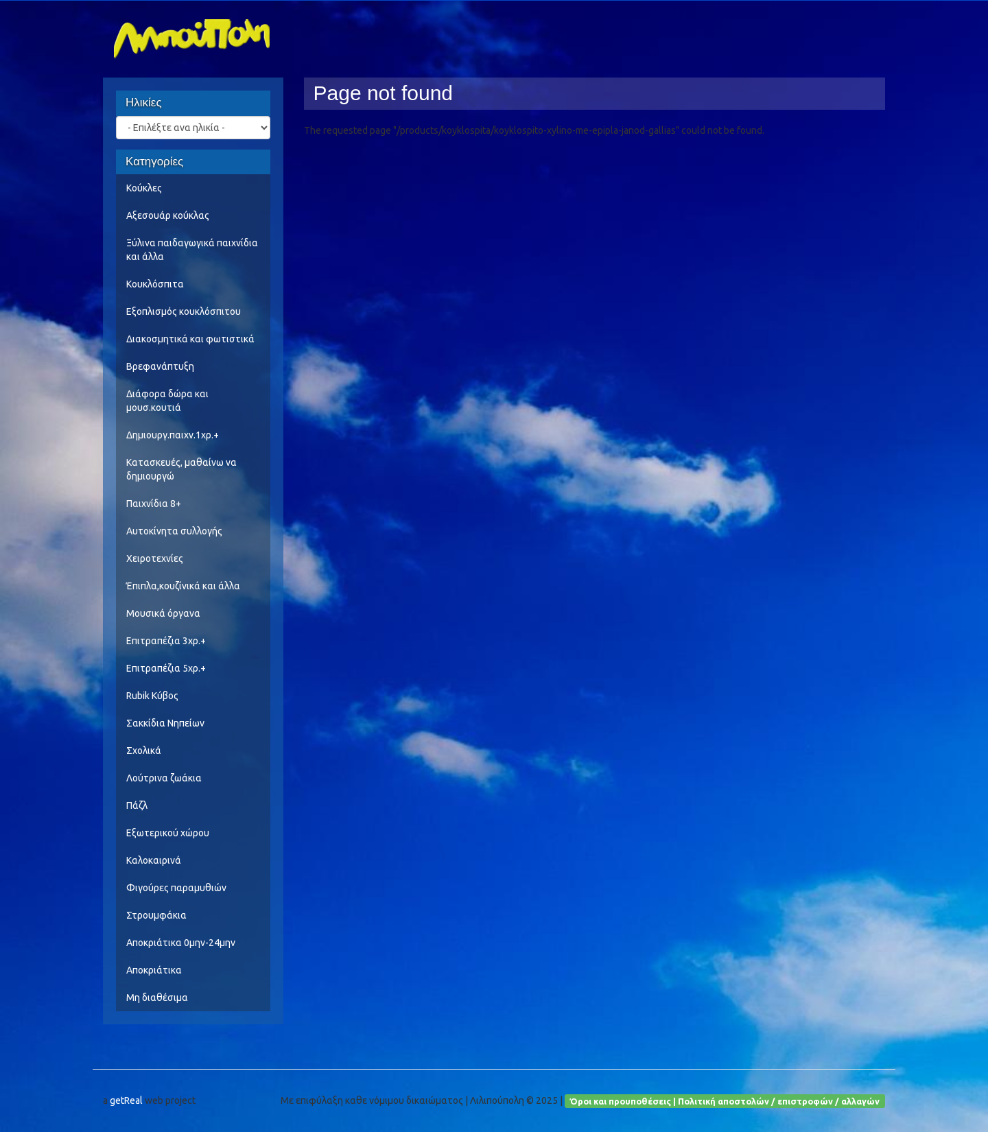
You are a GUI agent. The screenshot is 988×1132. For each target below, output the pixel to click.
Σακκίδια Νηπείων (165, 723)
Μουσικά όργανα (163, 613)
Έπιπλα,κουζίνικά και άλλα (183, 585)
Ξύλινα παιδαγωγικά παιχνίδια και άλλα (192, 249)
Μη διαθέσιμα (157, 997)
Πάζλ (137, 805)
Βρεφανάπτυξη (160, 366)
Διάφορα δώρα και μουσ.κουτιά (167, 400)
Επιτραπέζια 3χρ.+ (166, 640)
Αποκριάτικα (154, 970)
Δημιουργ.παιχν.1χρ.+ (172, 434)
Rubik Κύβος (152, 695)
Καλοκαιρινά (153, 860)
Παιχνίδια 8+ (153, 503)
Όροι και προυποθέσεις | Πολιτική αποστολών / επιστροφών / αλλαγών (724, 1100)
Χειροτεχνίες (154, 558)
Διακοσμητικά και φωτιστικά (190, 338)
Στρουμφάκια (156, 915)
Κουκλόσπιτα (155, 284)
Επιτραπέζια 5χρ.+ (166, 668)
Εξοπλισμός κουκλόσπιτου (183, 311)
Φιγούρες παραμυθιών (176, 887)
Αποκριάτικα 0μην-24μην (180, 942)
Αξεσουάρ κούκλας (167, 215)
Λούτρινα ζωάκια (164, 778)
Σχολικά (143, 750)
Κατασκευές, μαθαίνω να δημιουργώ (181, 469)
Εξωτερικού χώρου (167, 832)
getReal (126, 1100)
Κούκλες (144, 187)
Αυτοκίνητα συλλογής (174, 531)
